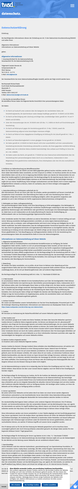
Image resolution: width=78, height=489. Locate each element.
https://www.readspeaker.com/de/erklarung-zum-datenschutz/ (22, 307)
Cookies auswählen (49, 485)
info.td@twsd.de (11, 74)
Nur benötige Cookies (32, 485)
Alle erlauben (15, 485)
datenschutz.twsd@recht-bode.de (17, 95)
